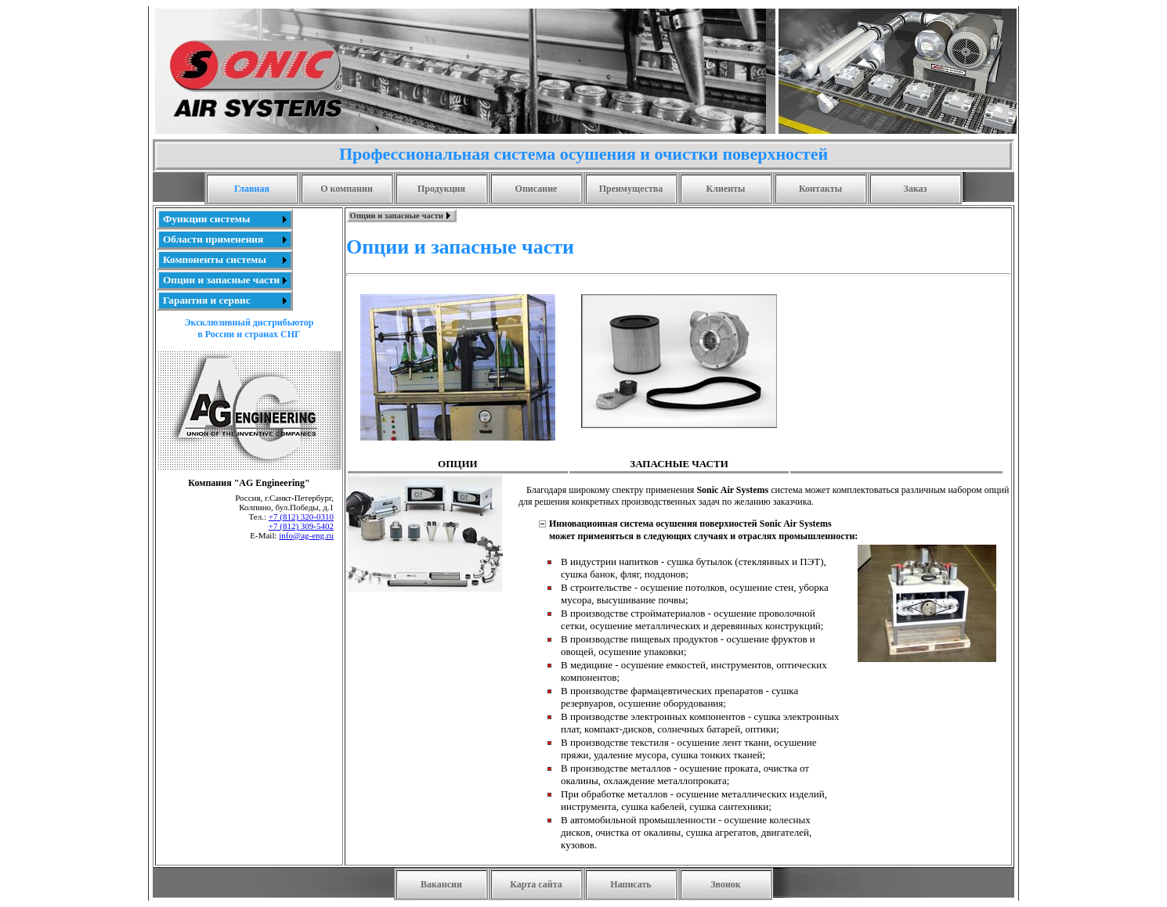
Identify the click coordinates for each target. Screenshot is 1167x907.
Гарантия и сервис (207, 300)
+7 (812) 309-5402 (301, 526)
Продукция (441, 188)
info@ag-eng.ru (306, 535)
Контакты (820, 188)
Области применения (213, 239)
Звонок (725, 884)
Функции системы (206, 219)
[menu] (225, 260)
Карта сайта (536, 884)
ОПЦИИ (458, 464)
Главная (251, 188)
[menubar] (401, 215)
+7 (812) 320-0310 (301, 516)
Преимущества (631, 188)
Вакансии (441, 884)
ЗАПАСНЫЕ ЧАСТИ (679, 464)
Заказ (915, 188)
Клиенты (726, 188)
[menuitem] (225, 219)
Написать (630, 884)
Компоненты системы (214, 259)
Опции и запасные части (221, 280)
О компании (346, 188)
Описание (536, 188)
